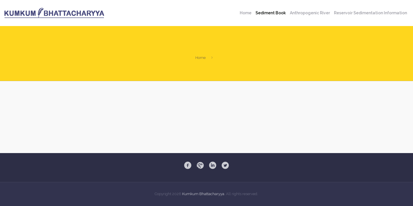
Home (200, 58)
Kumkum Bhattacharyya (203, 194)
